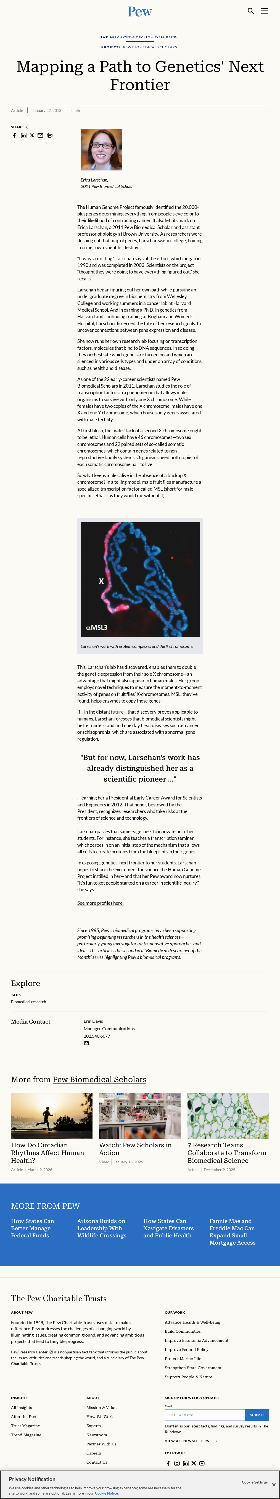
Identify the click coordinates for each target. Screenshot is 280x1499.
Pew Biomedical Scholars (99, 1079)
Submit (257, 1415)
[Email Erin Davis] (86, 1043)
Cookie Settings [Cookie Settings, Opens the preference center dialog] (255, 1483)
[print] (49, 135)
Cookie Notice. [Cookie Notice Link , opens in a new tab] (107, 1494)
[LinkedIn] (186, 1463)
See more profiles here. (100, 903)
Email (168, 1406)
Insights (19, 1398)
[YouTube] (202, 1463)
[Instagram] (177, 1463)
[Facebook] (168, 1463)
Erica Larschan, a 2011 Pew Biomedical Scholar (125, 227)
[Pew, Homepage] (140, 11)
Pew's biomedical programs (127, 930)
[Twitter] (193, 1463)
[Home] (58, 1298)
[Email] (205, 1415)
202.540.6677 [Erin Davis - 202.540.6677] (97, 1035)
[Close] (274, 1486)
